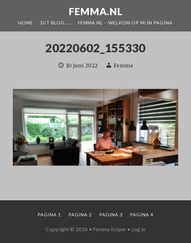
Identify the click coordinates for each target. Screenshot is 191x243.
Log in (138, 229)
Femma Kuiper (109, 229)
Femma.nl (96, 11)
